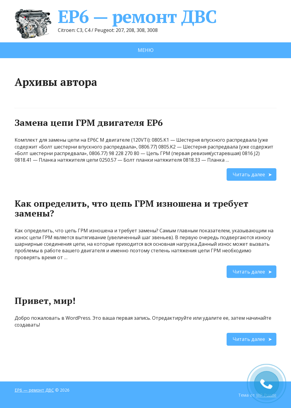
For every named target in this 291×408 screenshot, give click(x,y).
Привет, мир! (45, 301)
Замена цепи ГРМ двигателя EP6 (89, 123)
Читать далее (249, 174)
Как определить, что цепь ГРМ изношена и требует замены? (131, 208)
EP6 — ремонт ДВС (116, 16)
